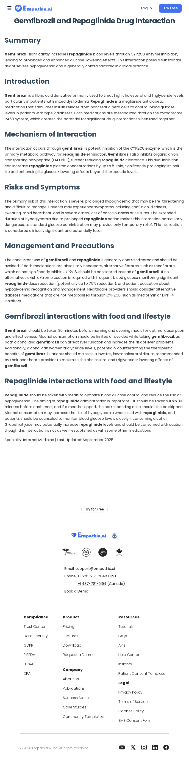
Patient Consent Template (138, 672)
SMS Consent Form (133, 718)
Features (73, 634)
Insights (123, 663)
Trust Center (40, 625)
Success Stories (79, 695)
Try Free (171, 8)
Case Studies (76, 704)
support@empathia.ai (95, 568)
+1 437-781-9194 (92, 583)
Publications (76, 685)
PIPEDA (36, 653)
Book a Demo (76, 591)
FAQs (121, 634)
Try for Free (94, 503)
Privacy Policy (128, 689)
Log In (148, 8)
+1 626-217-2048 (92, 576)
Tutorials (124, 625)
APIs (121, 644)
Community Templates (84, 714)
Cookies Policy (129, 708)
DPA (33, 672)
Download (74, 644)
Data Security (40, 634)
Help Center (126, 653)
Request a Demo (79, 653)
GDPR (34, 644)
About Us (73, 676)
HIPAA (35, 663)
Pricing (71, 625)
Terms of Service (131, 699)
